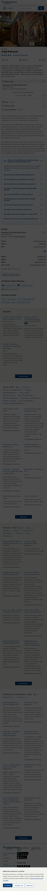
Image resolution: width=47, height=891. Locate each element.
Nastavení (30, 885)
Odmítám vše (18, 885)
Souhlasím (7, 885)
